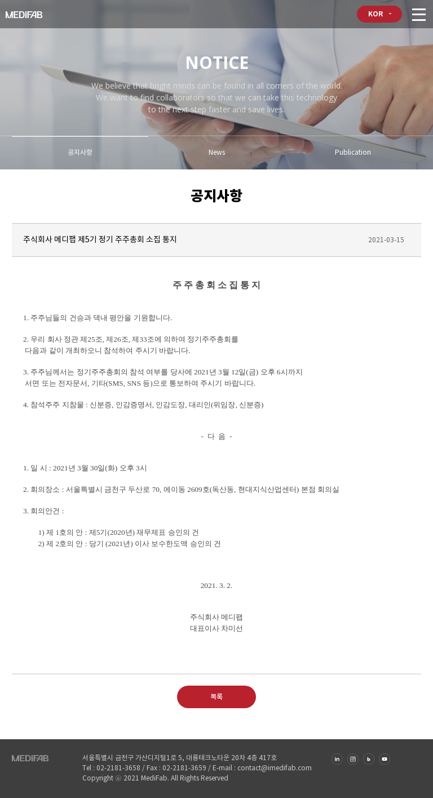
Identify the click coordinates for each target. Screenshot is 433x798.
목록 (216, 697)
